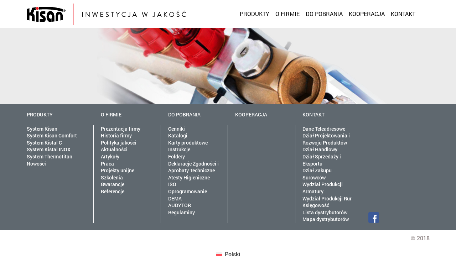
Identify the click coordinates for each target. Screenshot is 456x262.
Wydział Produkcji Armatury (322, 188)
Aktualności (114, 149)
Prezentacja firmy (120, 128)
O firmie (287, 13)
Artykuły (110, 156)
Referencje (112, 191)
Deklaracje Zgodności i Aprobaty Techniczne (193, 167)
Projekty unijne (117, 170)
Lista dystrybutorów (324, 212)
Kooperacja (367, 13)
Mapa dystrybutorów (325, 219)
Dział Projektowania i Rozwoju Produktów (326, 139)
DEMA (175, 198)
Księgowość (315, 205)
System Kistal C (44, 142)
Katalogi (177, 135)
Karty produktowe (188, 142)
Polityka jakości (118, 142)
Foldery (176, 156)
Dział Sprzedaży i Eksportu (321, 160)
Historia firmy (116, 135)
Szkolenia (112, 177)
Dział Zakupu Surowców (317, 174)
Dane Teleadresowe (323, 128)
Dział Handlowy (319, 149)
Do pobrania (324, 13)
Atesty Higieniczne (189, 177)
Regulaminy (181, 212)
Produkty (254, 13)
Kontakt (403, 13)
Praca (107, 163)
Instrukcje (179, 149)
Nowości (36, 163)
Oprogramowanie (187, 191)
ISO (172, 184)
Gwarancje (112, 184)
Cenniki (176, 128)
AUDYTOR (179, 205)
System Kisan (42, 128)
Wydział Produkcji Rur (327, 198)
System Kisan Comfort (52, 135)
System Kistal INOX (49, 149)
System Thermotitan (49, 156)
